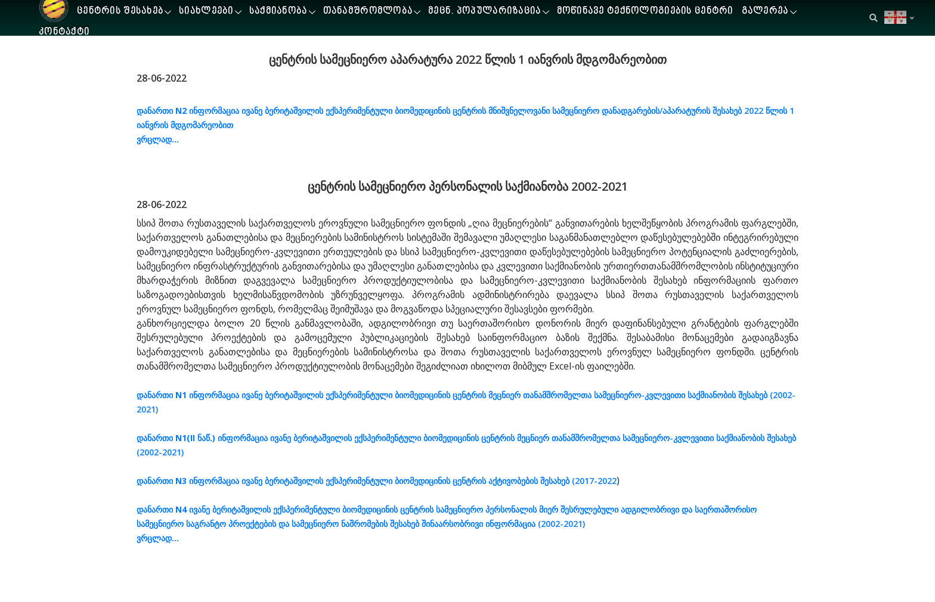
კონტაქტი (64, 32)
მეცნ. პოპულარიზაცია (484, 11)
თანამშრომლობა (368, 11)
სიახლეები (206, 11)
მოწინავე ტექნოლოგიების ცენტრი (645, 11)
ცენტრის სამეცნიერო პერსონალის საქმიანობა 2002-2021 (468, 186)
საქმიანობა (278, 11)
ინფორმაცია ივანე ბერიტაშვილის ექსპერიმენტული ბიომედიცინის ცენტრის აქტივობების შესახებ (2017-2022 (377, 480)
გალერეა (765, 11)
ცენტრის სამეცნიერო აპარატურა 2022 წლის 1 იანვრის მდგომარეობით (468, 59)
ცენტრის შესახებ (120, 11)
